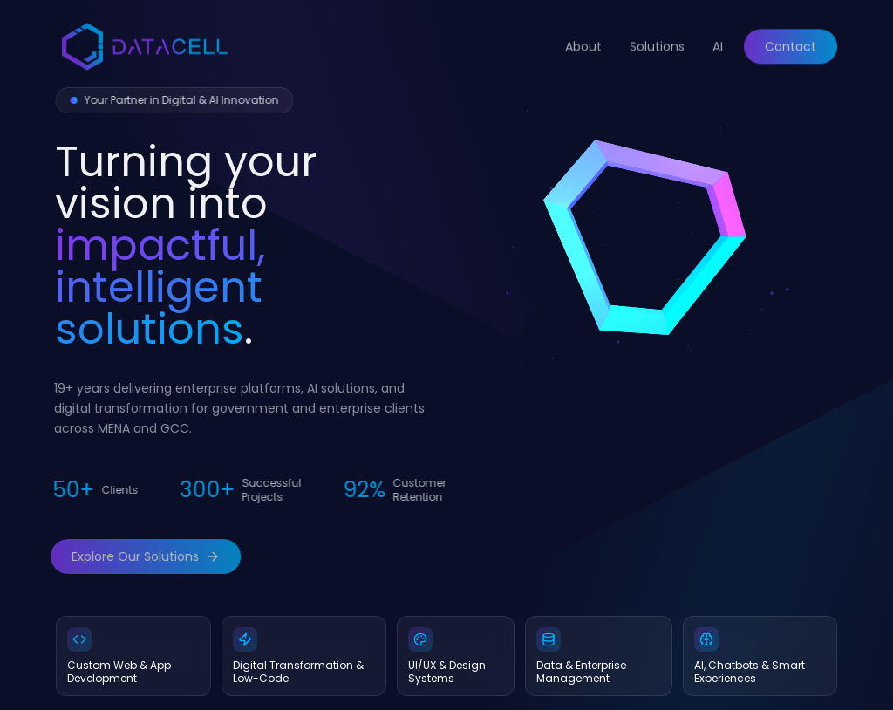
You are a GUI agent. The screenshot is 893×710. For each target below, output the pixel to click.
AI (717, 39)
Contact (790, 39)
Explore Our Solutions (139, 556)
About (583, 39)
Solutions (657, 39)
